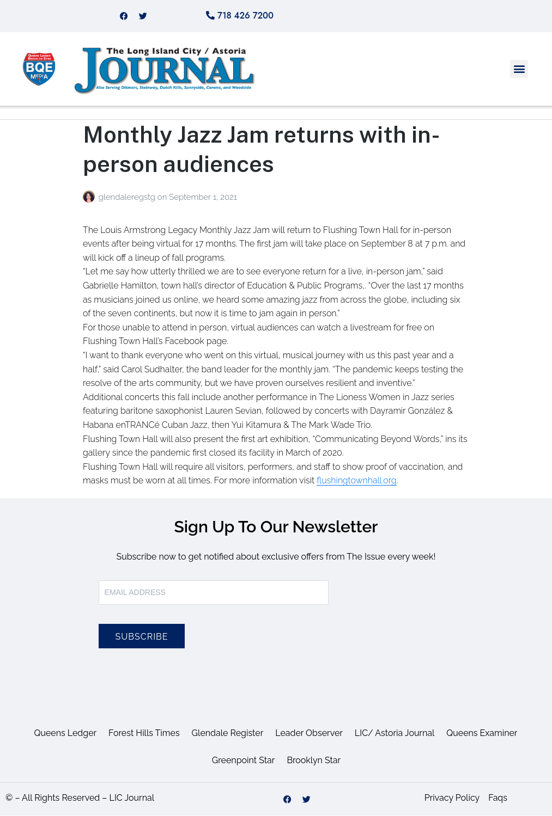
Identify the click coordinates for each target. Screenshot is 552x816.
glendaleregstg (128, 198)
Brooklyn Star (314, 761)
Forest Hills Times (144, 733)
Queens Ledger (65, 733)
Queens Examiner (482, 733)
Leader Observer (309, 733)
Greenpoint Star (243, 761)
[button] (519, 69)
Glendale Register (227, 733)
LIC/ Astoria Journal (395, 733)
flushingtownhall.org (357, 481)
